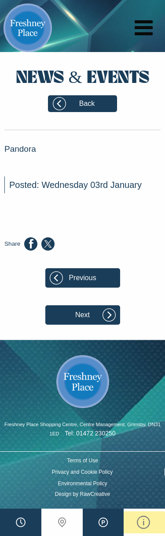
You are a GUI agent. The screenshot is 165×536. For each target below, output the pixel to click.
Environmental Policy (82, 483)
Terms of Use (82, 460)
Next (82, 315)
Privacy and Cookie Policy (82, 472)
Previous (82, 277)
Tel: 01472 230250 (90, 433)
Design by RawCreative (82, 494)
